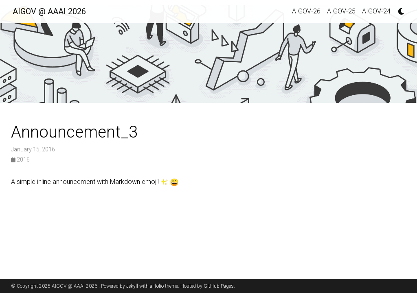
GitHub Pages (219, 286)
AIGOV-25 (341, 11)
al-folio (157, 286)
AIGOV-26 (306, 11)
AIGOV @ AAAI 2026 (49, 11)
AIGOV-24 (376, 11)
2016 (20, 159)
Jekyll (132, 286)
